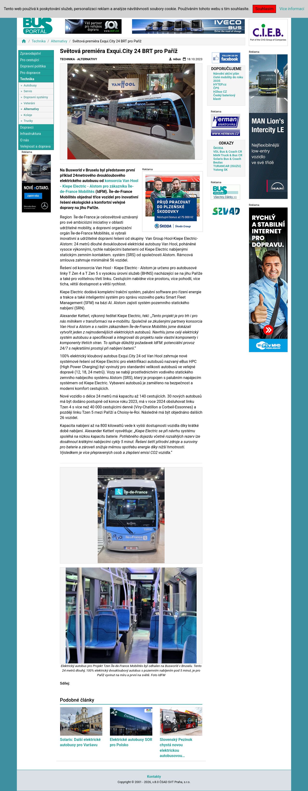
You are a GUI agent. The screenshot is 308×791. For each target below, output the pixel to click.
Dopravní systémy (36, 97)
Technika (39, 41)
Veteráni (29, 103)
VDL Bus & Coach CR (227, 151)
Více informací (291, 9)
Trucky (28, 121)
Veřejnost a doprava (35, 146)
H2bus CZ (220, 91)
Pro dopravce (30, 73)
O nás (24, 140)
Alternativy (59, 41)
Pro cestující (29, 60)
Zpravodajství (30, 54)
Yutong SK (220, 169)
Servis (28, 91)
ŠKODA (218, 148)
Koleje (28, 115)
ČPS (216, 88)
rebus (174, 59)
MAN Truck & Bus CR (227, 155)
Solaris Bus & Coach (227, 159)
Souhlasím (264, 9)
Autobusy (30, 85)
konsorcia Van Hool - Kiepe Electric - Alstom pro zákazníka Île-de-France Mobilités (99, 186)
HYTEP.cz (219, 84)
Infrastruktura (30, 134)
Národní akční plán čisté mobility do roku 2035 (228, 77)
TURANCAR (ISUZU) (227, 166)
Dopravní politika (33, 66)
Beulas (218, 162)
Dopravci (26, 127)
